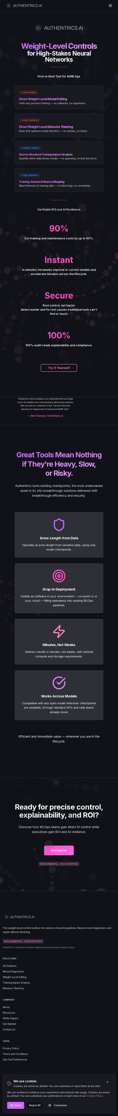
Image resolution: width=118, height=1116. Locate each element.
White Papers (10, 1018)
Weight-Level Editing (14, 977)
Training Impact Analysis (16, 982)
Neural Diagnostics (13, 971)
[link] (59, 97)
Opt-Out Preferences (15, 1059)
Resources (9, 1012)
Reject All (35, 1105)
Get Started (59, 854)
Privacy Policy (11, 1048)
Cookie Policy (95, 1095)
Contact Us (9, 1029)
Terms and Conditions (15, 1053)
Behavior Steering (13, 988)
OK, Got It (15, 1105)
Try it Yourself (59, 368)
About (6, 1007)
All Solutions (10, 965)
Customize (57, 1105)
